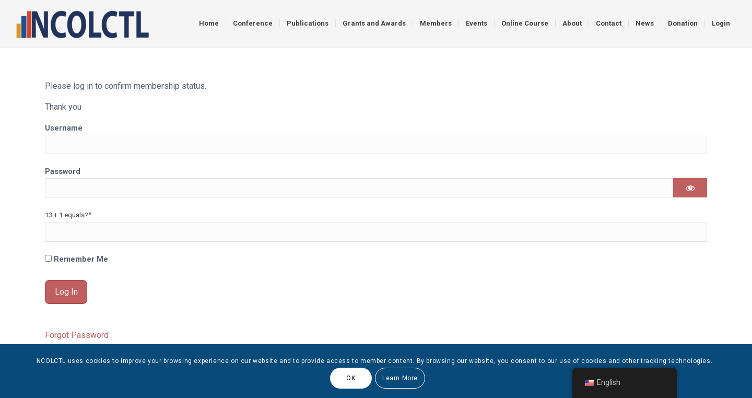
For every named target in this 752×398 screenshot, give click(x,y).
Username (64, 128)
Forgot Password (77, 335)
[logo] (82, 23)
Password (62, 171)
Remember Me (76, 259)
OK (350, 378)
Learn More (400, 378)
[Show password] (690, 187)
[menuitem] (209, 23)
